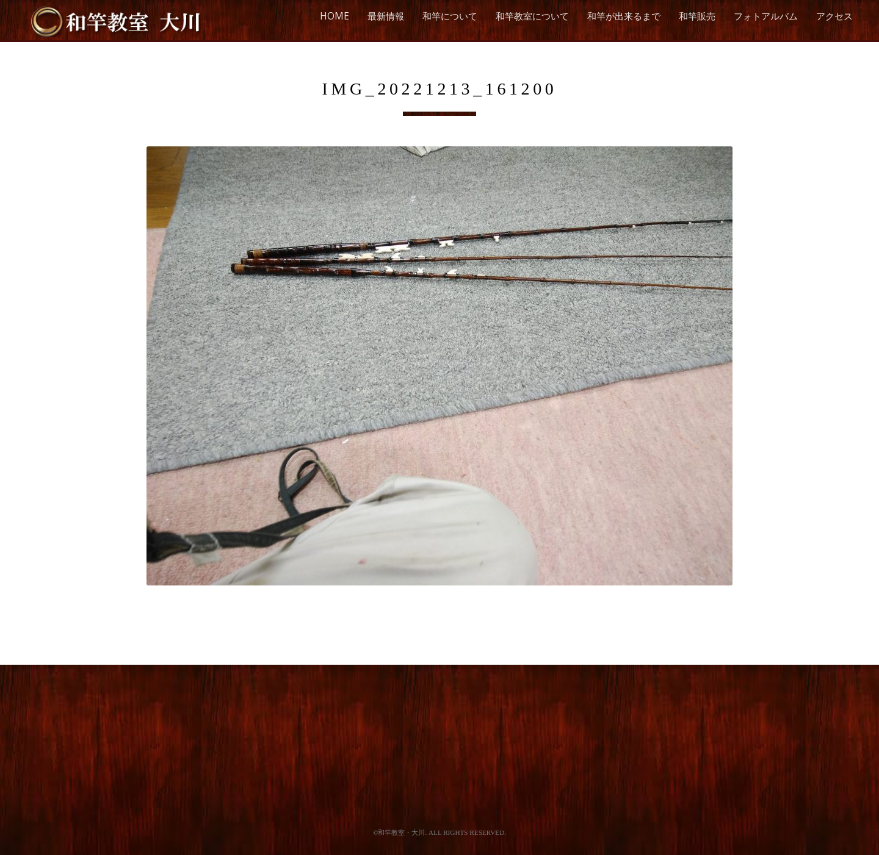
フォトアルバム (766, 16)
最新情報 (385, 16)
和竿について (449, 16)
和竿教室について (532, 16)
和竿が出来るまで (623, 16)
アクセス (834, 16)
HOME (334, 16)
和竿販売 (697, 16)
